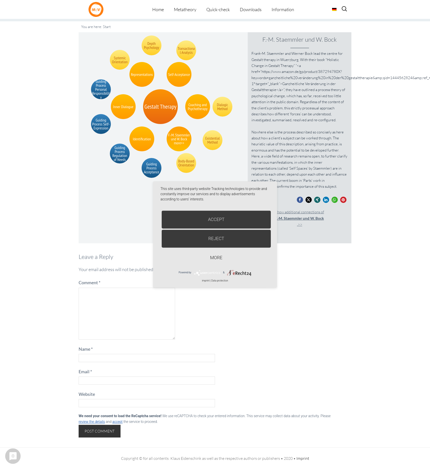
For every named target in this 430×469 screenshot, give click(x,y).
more (216, 257)
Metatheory (185, 9)
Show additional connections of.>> (299, 218)
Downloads (251, 9)
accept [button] (117, 422)
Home (158, 9)
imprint (206, 280)
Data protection (219, 280)
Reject (216, 238)
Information (283, 9)
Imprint (302, 458)
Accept (216, 219)
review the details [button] (92, 422)
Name (86, 349)
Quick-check (218, 9)
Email (85, 371)
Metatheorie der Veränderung (97, 9)
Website (87, 394)
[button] (300, 200)
